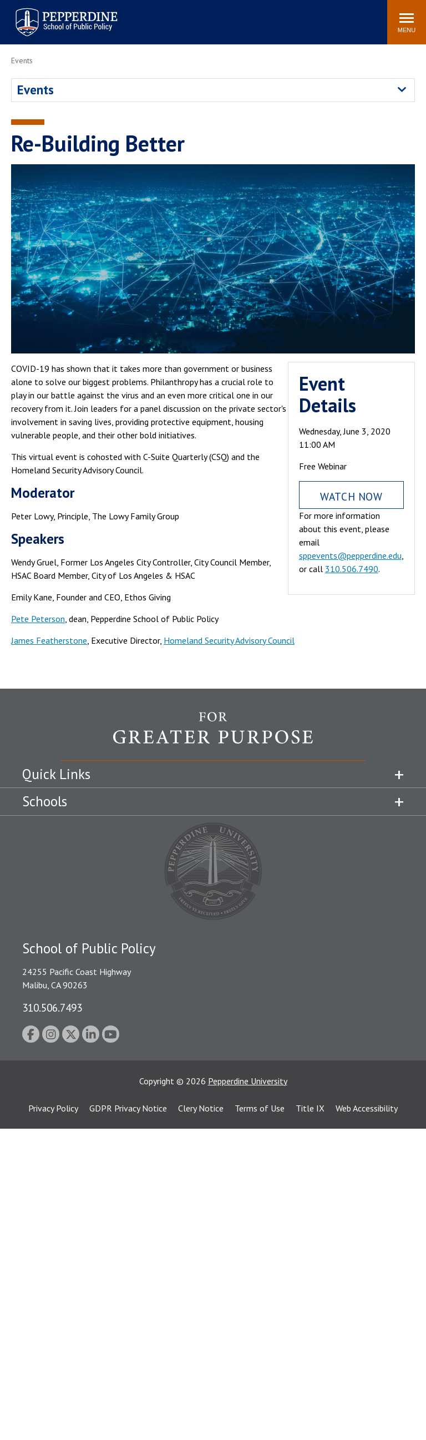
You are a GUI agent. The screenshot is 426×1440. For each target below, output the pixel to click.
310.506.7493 (52, 1007)
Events (35, 90)
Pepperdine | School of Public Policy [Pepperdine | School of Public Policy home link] (55, 15)
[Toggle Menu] (406, 22)
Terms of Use (260, 1108)
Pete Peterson (38, 618)
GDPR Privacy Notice (128, 1108)
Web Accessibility (367, 1108)
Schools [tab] (44, 801)
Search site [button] (228, 16)
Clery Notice (201, 1108)
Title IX (310, 1108)
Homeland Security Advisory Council (229, 640)
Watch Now (351, 496)
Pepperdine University (247, 1081)
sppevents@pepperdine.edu (350, 555)
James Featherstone (49, 640)
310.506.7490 (351, 568)
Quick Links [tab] (56, 774)
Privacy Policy (53, 1108)
